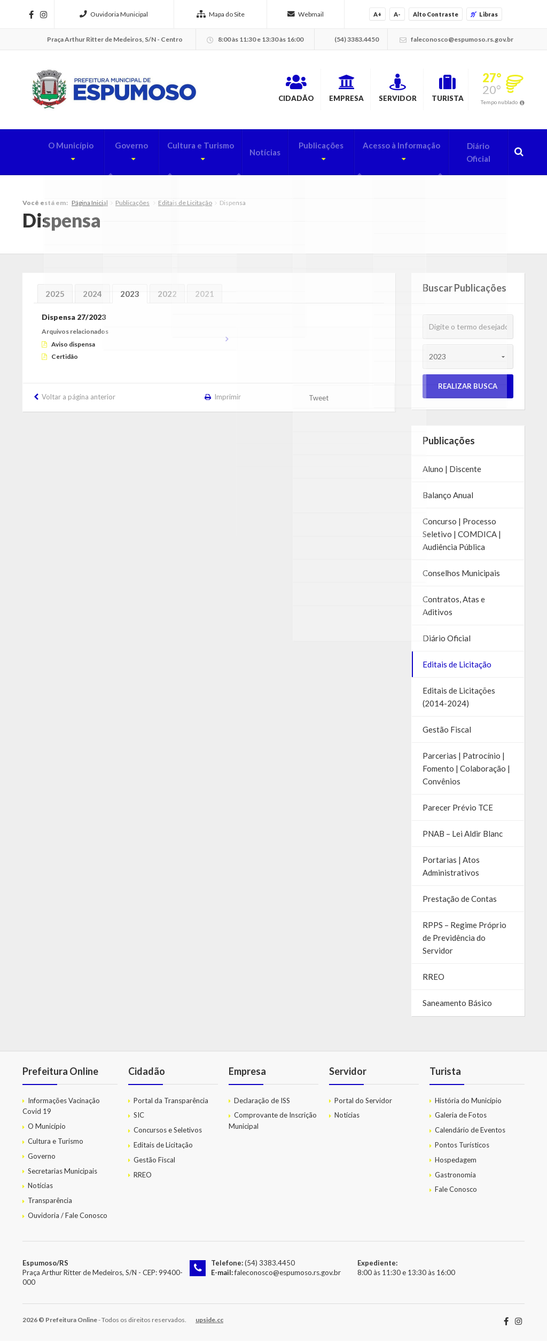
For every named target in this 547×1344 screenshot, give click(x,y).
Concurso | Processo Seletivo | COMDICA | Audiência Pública (462, 537)
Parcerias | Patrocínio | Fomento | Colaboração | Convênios (466, 771)
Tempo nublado (499, 103)
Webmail (305, 14)
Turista (439, 90)
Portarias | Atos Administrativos (451, 869)
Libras (484, 14)
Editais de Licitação (185, 205)
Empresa (313, 90)
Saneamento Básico (457, 1006)
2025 (55, 297)
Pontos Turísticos (462, 1147)
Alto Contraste (435, 14)
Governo (108, 155)
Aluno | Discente (452, 472)
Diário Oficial (476, 155)
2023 (129, 297)
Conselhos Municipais (461, 576)
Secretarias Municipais (62, 1173)
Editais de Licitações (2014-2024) (459, 700)
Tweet (319, 401)
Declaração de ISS (262, 1103)
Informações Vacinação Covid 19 (61, 1109)
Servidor (377, 90)
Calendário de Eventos (470, 1133)
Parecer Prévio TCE (458, 810)
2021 (204, 297)
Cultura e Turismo (181, 155)
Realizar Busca (467, 389)
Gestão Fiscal (447, 732)
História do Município (468, 1103)
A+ (377, 14)
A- (397, 14)
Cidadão (250, 90)
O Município (46, 155)
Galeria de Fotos (461, 1118)
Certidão (64, 359)
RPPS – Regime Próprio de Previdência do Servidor (464, 940)
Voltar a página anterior (78, 400)
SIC (139, 1118)
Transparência (50, 1203)
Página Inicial (90, 205)
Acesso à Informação (389, 155)
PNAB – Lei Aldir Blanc (463, 837)
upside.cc (209, 1323)
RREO (433, 980)
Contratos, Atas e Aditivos (454, 609)
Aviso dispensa (73, 347)
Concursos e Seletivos (168, 1133)
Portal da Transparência (171, 1103)
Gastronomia (455, 1177)
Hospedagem (455, 1162)
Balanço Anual (448, 498)
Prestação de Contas (460, 902)
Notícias (252, 155)
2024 (92, 297)
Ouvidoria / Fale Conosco (67, 1218)
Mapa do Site (221, 14)
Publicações (305, 155)
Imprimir (227, 400)
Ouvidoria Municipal (114, 14)
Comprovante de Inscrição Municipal (273, 1124)
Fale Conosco (456, 1192)
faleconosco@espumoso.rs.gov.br (287, 1275)
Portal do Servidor (363, 1103)
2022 (167, 297)
